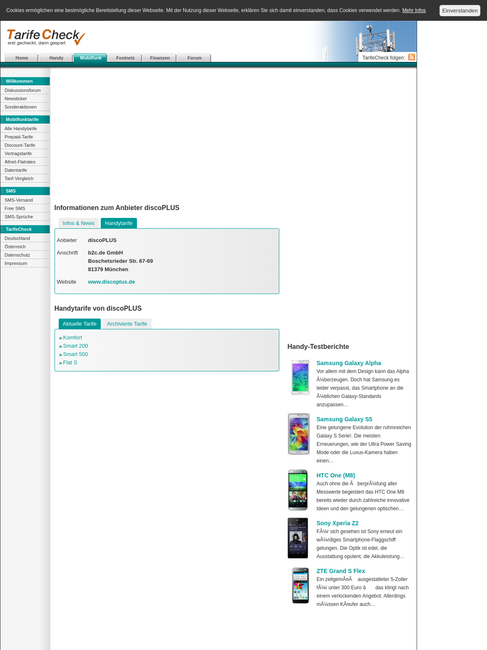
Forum (194, 57)
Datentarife (16, 170)
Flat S (70, 362)
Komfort (72, 337)
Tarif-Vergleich (19, 178)
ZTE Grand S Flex (341, 571)
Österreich (15, 246)
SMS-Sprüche (19, 216)
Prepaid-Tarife (19, 136)
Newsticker (16, 98)
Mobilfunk (91, 57)
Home (21, 57)
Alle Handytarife (21, 128)
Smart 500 (75, 354)
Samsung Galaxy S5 (345, 419)
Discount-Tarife (20, 145)
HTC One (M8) (336, 475)
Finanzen (160, 57)
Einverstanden (459, 10)
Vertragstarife (18, 153)
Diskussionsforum (23, 90)
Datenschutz (17, 254)
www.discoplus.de (111, 282)
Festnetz (125, 57)
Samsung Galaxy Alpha (349, 363)
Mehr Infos (414, 10)
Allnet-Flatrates (20, 161)
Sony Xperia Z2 (338, 523)
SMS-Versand (19, 200)
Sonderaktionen (21, 106)
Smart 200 (75, 346)
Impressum (16, 263)
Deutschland (17, 238)
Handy (57, 57)
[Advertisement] (208, 37)
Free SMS (15, 208)
